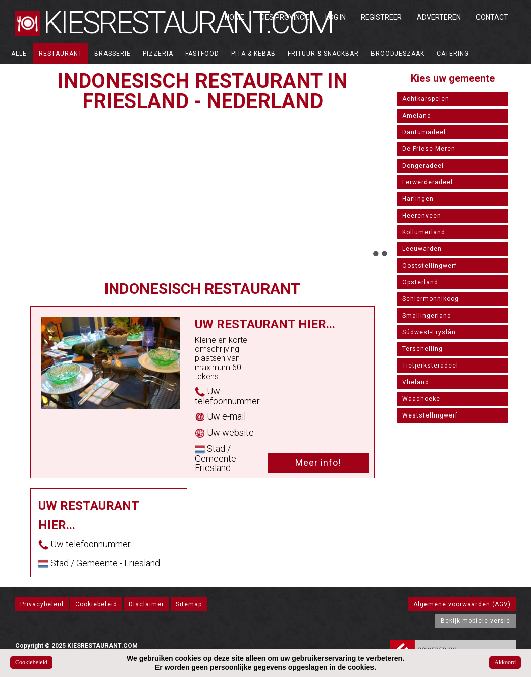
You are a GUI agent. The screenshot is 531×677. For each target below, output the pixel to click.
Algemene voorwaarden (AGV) (462, 604)
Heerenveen (421, 215)
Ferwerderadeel (427, 182)
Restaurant (60, 53)
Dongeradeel (423, 165)
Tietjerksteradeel (430, 365)
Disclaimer (146, 604)
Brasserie (112, 53)
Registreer (381, 17)
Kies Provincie (284, 17)
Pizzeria (158, 53)
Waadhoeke (421, 398)
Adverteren (439, 17)
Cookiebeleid (96, 604)
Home (234, 17)
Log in (335, 17)
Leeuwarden (422, 248)
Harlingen (418, 198)
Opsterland (420, 282)
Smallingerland (426, 315)
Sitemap (189, 604)
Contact (492, 17)
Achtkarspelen (425, 98)
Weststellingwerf (430, 415)
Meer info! (318, 462)
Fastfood (202, 53)
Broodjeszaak (397, 53)
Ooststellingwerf (429, 265)
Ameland (416, 115)
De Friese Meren (428, 148)
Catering (453, 53)
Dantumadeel (424, 132)
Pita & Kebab (253, 53)
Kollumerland (423, 232)
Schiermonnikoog (430, 298)
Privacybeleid (42, 604)
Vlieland (415, 382)
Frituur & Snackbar (323, 53)
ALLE (19, 53)
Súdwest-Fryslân (429, 332)
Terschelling (422, 348)
